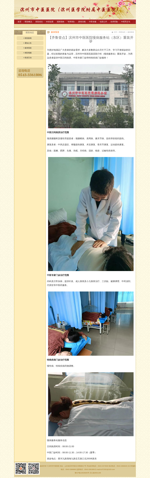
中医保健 (92, 22)
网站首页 (75, 9)
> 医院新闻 (27, 38)
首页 (19, 22)
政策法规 (82, 22)
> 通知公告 (27, 43)
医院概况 (28, 22)
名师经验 (114, 22)
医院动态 (39, 22)
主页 (115, 32)
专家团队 (71, 22)
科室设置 (49, 22)
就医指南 (60, 22)
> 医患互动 (27, 58)
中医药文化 (125, 22)
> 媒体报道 (27, 48)
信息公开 (103, 22)
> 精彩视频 (27, 53)
